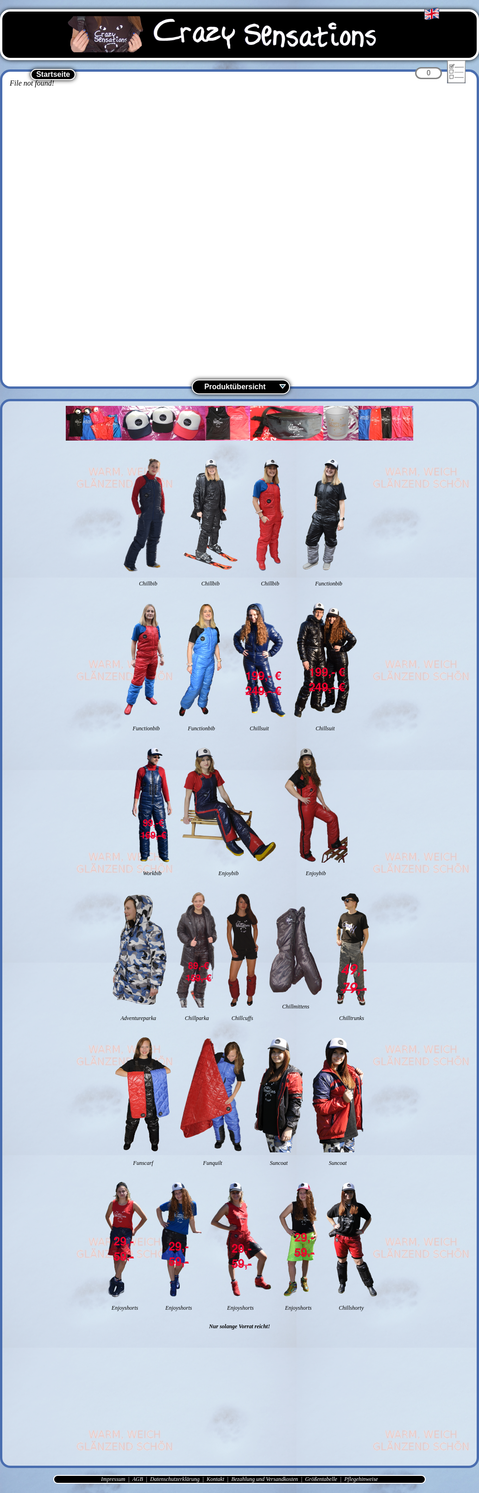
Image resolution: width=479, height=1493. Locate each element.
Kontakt (215, 1479)
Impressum (113, 1479)
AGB (137, 1479)
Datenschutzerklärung (175, 1479)
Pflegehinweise (361, 1479)
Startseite (53, 74)
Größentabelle (321, 1479)
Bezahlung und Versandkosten (264, 1479)
